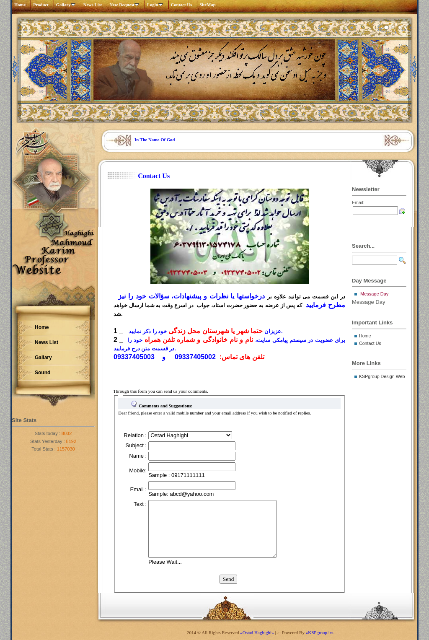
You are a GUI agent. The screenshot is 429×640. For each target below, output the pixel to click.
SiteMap (207, 5)
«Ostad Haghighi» (257, 632)
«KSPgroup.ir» (319, 632)
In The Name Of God (154, 139)
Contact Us (181, 5)
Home (20, 5)
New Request (125, 5)
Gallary (67, 5)
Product (41, 5)
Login (156, 5)
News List (92, 5)
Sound (42, 373)
